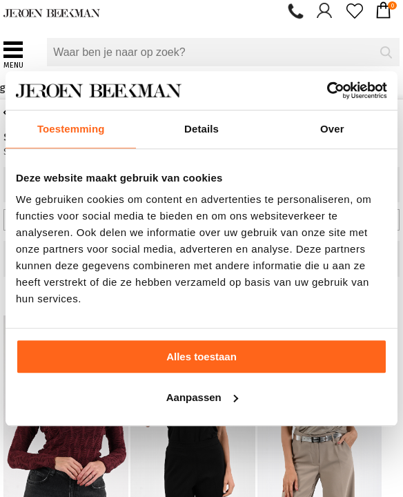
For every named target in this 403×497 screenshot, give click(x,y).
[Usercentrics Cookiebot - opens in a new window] (326, 90)
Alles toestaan (201, 356)
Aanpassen (202, 397)
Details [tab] (201, 129)
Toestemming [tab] (71, 129)
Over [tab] (332, 129)
